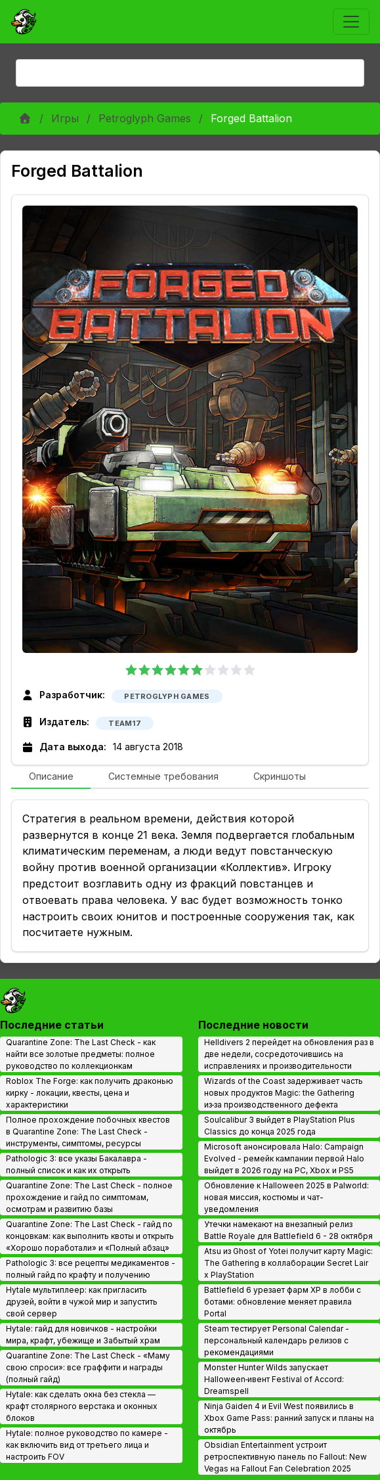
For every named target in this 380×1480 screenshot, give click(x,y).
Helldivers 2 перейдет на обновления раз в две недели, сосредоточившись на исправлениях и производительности (289, 1054)
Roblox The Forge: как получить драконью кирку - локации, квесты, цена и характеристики (89, 1093)
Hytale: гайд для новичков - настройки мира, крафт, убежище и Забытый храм (83, 1334)
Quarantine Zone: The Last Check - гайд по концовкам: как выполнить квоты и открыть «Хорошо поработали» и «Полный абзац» (90, 1236)
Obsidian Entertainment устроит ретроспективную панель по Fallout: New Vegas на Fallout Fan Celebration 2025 (285, 1456)
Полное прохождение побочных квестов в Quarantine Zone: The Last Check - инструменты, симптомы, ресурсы (88, 1131)
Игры (65, 118)
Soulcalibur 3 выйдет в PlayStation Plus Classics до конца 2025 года (279, 1125)
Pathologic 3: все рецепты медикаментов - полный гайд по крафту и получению (90, 1269)
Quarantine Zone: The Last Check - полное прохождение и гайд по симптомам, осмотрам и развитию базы (89, 1197)
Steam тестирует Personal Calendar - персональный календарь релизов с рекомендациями (276, 1340)
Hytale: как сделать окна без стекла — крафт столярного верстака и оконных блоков (82, 1406)
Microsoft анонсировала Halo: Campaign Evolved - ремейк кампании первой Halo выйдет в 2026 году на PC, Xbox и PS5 (284, 1158)
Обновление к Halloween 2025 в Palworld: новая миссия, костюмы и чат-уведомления (286, 1197)
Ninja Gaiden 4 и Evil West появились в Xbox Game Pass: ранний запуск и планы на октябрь (289, 1418)
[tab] (51, 777)
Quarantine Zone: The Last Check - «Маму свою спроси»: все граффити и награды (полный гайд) (88, 1367)
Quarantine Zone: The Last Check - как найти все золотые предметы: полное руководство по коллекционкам (81, 1054)
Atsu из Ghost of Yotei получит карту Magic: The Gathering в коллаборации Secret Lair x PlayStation (288, 1263)
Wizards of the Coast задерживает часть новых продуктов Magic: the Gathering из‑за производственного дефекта (283, 1093)
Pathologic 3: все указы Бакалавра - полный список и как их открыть (76, 1164)
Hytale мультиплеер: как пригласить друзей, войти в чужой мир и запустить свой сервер (82, 1301)
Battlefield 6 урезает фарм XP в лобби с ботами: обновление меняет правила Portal (282, 1301)
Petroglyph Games (144, 118)
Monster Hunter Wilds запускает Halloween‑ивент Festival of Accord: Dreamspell (274, 1379)
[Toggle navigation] (351, 22)
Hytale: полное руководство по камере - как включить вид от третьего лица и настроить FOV (87, 1445)
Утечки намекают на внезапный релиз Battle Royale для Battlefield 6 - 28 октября (288, 1230)
